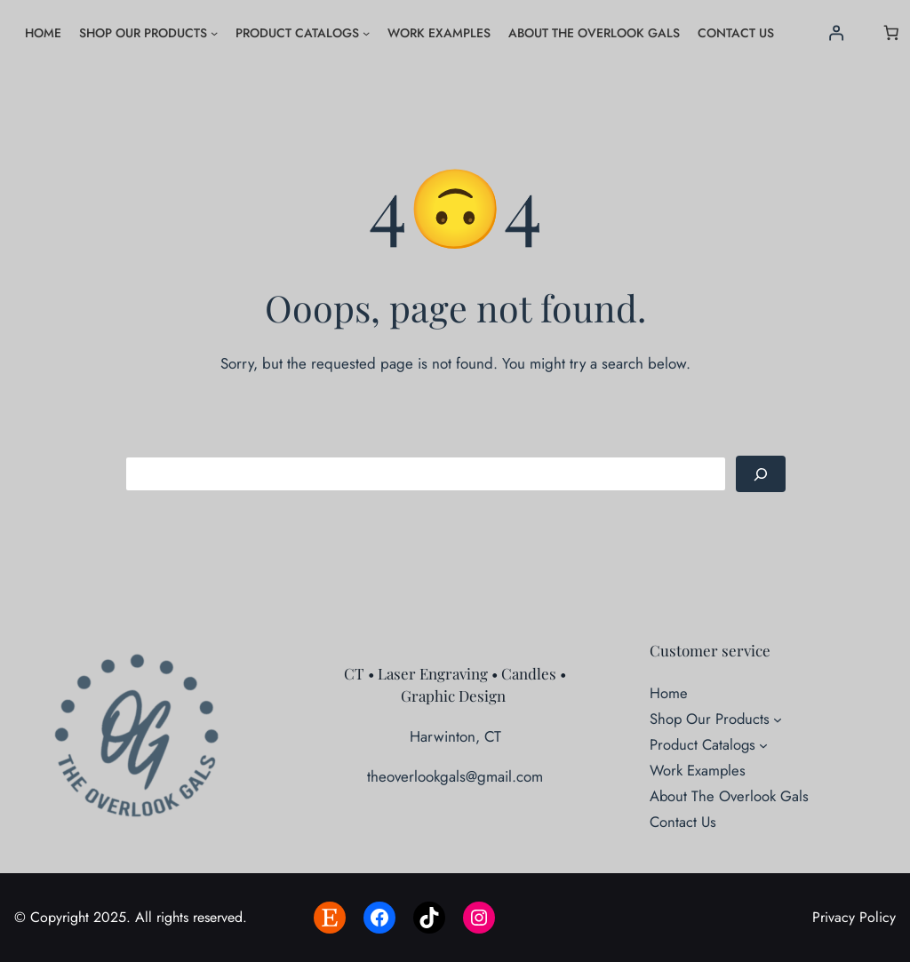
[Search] (761, 474)
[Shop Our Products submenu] (214, 32)
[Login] (835, 33)
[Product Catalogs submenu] (366, 32)
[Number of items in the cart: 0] (891, 33)
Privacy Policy (854, 917)
